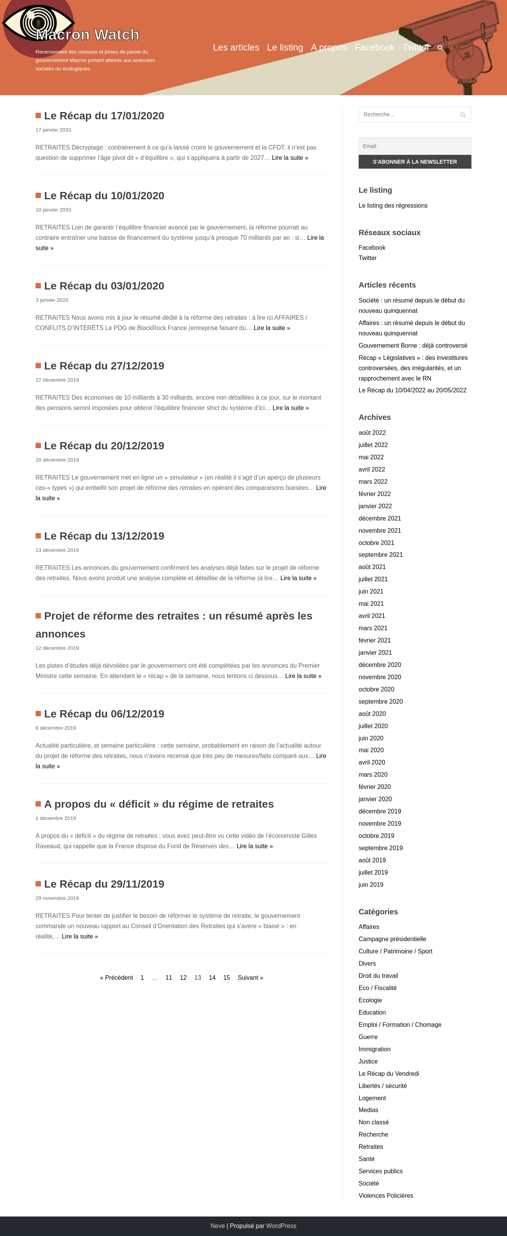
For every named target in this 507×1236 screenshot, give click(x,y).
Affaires (369, 927)
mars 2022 (373, 481)
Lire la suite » (290, 157)
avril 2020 (372, 762)
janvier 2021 (375, 652)
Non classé (374, 1122)
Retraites (371, 1146)
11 (169, 977)
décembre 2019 (380, 811)
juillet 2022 (373, 445)
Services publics (381, 1171)
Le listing (285, 47)
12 (183, 977)
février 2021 (375, 640)
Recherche (373, 1134)
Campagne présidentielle (392, 939)
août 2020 (372, 714)
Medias (369, 1110)
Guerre (368, 1037)
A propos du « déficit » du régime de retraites (159, 804)
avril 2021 (372, 616)
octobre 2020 (376, 689)
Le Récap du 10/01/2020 (104, 196)
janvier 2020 (375, 799)
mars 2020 (373, 774)
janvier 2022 (375, 506)
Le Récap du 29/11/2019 (104, 884)
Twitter (416, 47)
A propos (329, 47)
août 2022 (372, 432)
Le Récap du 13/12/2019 (104, 536)
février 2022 (375, 494)
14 (212, 977)
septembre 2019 (381, 848)
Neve (218, 1226)
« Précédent (116, 977)
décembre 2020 (380, 665)
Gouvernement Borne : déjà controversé (413, 345)
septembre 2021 (381, 554)
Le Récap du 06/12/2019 (104, 714)
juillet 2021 (373, 579)
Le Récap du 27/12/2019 (104, 366)
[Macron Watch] (104, 47)
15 (226, 977)
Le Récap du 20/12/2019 (104, 446)
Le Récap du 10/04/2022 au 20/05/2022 (412, 390)
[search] (440, 47)
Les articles (236, 47)
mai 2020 (371, 750)
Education (372, 1012)
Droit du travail (378, 976)
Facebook (375, 47)
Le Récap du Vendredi (389, 1073)
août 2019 (372, 860)
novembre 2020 (380, 677)
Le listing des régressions (393, 205)
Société (369, 1183)
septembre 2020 (381, 701)
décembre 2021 (380, 518)
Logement (372, 1098)
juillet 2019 (373, 872)
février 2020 (375, 787)
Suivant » (250, 977)
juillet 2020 (373, 726)
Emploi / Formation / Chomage (400, 1024)
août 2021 (372, 567)
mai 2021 (371, 603)
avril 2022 (372, 469)
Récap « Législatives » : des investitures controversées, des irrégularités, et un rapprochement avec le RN (413, 368)
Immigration (375, 1049)
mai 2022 (371, 457)
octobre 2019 (376, 836)
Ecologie (370, 1000)
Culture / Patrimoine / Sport (395, 951)
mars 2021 (373, 628)
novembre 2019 (380, 823)
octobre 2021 (376, 543)
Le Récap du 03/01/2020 (104, 286)
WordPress (281, 1226)
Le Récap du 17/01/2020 (104, 116)
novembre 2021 (380, 530)
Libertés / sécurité (383, 1086)
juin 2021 (371, 591)
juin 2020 (371, 738)
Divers (367, 963)
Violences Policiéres (386, 1195)
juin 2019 (371, 884)
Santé (367, 1159)
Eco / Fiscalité (378, 988)
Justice (368, 1061)
